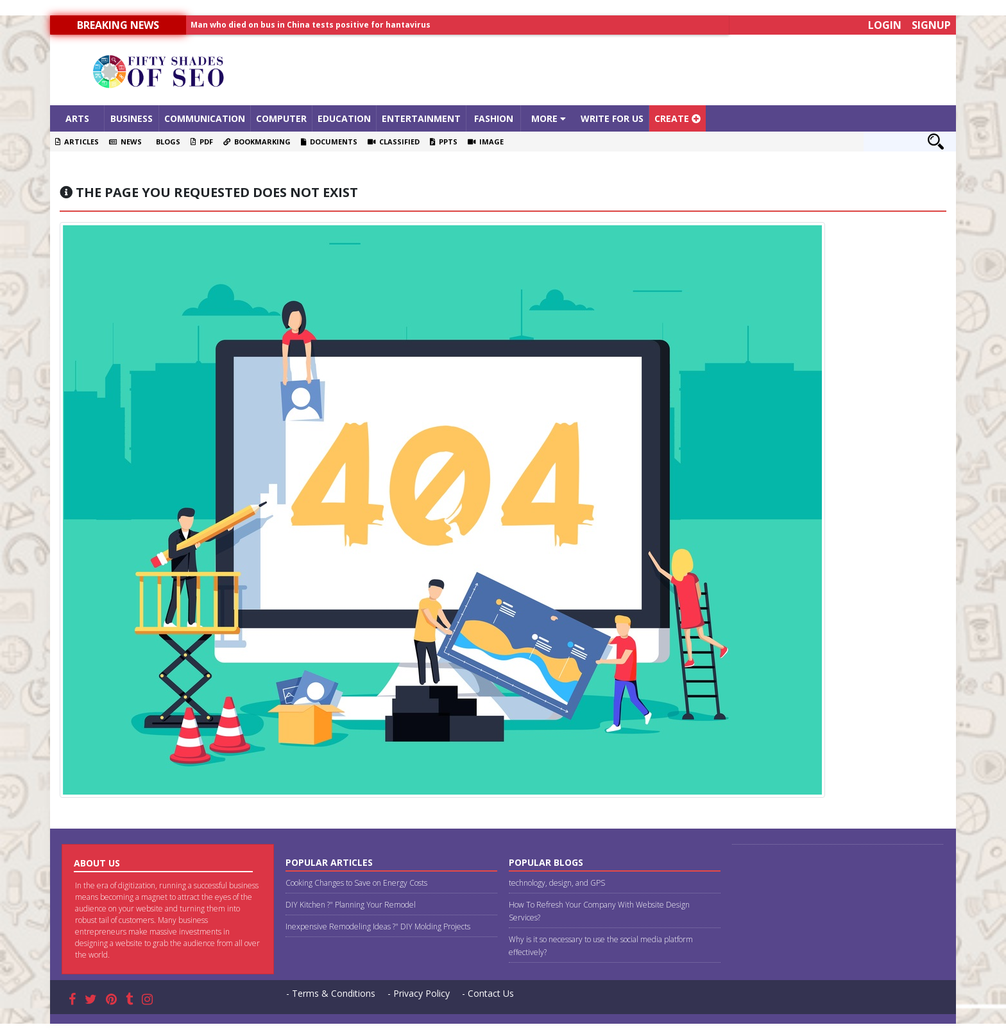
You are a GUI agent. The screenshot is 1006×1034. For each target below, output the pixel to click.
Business (131, 118)
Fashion (493, 118)
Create (677, 118)
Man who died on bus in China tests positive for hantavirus (311, 24)
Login (884, 25)
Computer (281, 118)
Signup (931, 25)
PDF (202, 141)
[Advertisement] (615, 70)
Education (344, 118)
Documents (329, 141)
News (125, 141)
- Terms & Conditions (330, 993)
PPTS (443, 141)
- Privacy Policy (419, 993)
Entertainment (421, 118)
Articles (77, 141)
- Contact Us (488, 993)
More (548, 118)
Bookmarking (257, 141)
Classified (394, 141)
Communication (204, 118)
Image (486, 141)
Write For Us (612, 118)
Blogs (166, 141)
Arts (77, 118)
